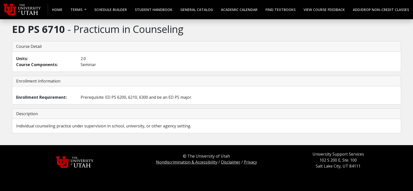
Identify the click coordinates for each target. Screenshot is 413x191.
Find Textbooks (280, 9)
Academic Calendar (239, 9)
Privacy (250, 162)
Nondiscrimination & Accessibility (186, 162)
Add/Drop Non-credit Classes (381, 9)
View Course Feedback (324, 9)
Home (57, 9)
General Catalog (196, 9)
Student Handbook (153, 9)
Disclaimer (230, 162)
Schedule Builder (110, 9)
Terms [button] (76, 9)
